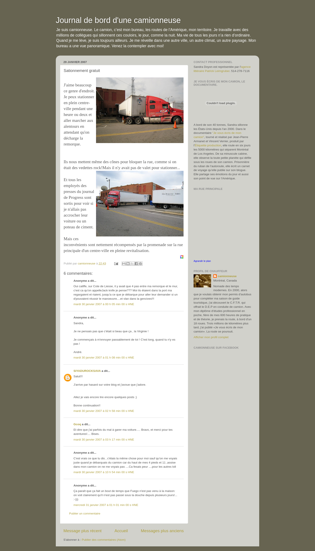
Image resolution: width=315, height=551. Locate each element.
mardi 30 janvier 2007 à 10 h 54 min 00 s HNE (104, 472)
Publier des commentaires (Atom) (104, 539)
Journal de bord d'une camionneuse (118, 20)
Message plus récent (82, 530)
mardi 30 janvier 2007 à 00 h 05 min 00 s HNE (104, 304)
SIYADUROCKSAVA (87, 371)
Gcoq (77, 424)
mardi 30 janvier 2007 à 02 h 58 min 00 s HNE (104, 411)
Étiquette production (208, 145)
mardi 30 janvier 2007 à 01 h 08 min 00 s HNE (104, 357)
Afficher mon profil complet (211, 337)
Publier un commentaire (84, 513)
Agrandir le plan (202, 261)
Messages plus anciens (162, 530)
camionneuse (227, 276)
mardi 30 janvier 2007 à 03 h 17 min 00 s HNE (104, 439)
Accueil (121, 530)
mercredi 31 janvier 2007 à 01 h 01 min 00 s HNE (106, 505)
